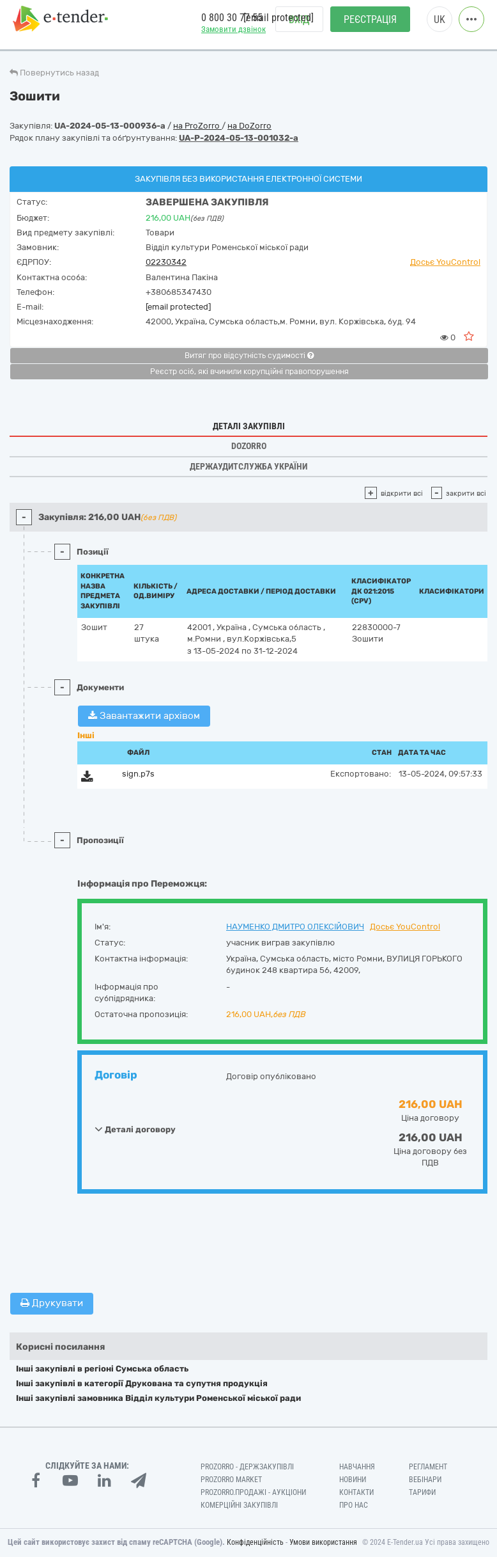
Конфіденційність (255, 1542)
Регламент (428, 1466)
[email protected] (178, 307)
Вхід (299, 26)
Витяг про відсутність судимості (249, 355)
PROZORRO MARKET (231, 1479)
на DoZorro (249, 125)
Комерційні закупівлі (239, 1505)
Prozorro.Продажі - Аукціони (253, 1492)
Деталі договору (135, 1129)
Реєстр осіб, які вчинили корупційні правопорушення (249, 371)
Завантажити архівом (144, 716)
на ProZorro (197, 125)
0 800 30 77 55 (232, 25)
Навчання (357, 1466)
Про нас (353, 1505)
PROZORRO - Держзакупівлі (247, 1466)
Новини (352, 1479)
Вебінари (425, 1479)
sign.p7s (138, 774)
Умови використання (323, 1542)
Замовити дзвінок (233, 35)
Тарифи (422, 1492)
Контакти (356, 1492)
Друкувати (51, 1303)
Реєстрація (370, 26)
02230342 (166, 262)
